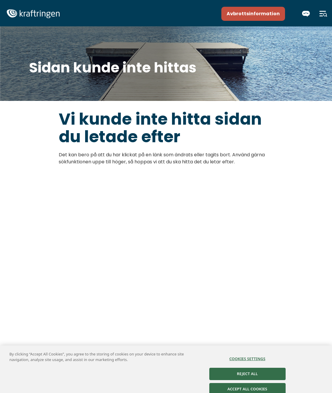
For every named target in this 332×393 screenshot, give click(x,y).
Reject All (247, 376)
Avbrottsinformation (253, 13)
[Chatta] (306, 13)
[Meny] (323, 13)
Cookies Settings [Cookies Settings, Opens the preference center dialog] (247, 360)
